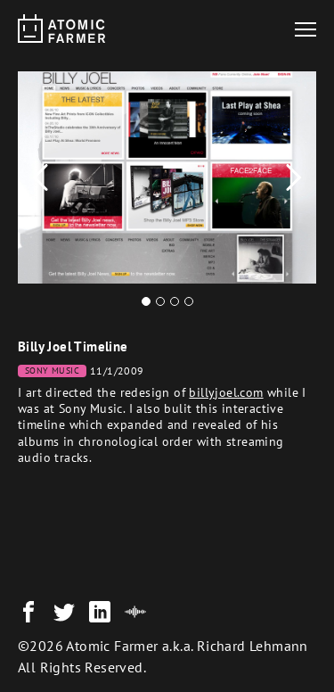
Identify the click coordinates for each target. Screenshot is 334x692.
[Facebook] (28, 611)
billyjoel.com (226, 392)
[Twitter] (64, 611)
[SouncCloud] (135, 611)
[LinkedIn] (99, 611)
